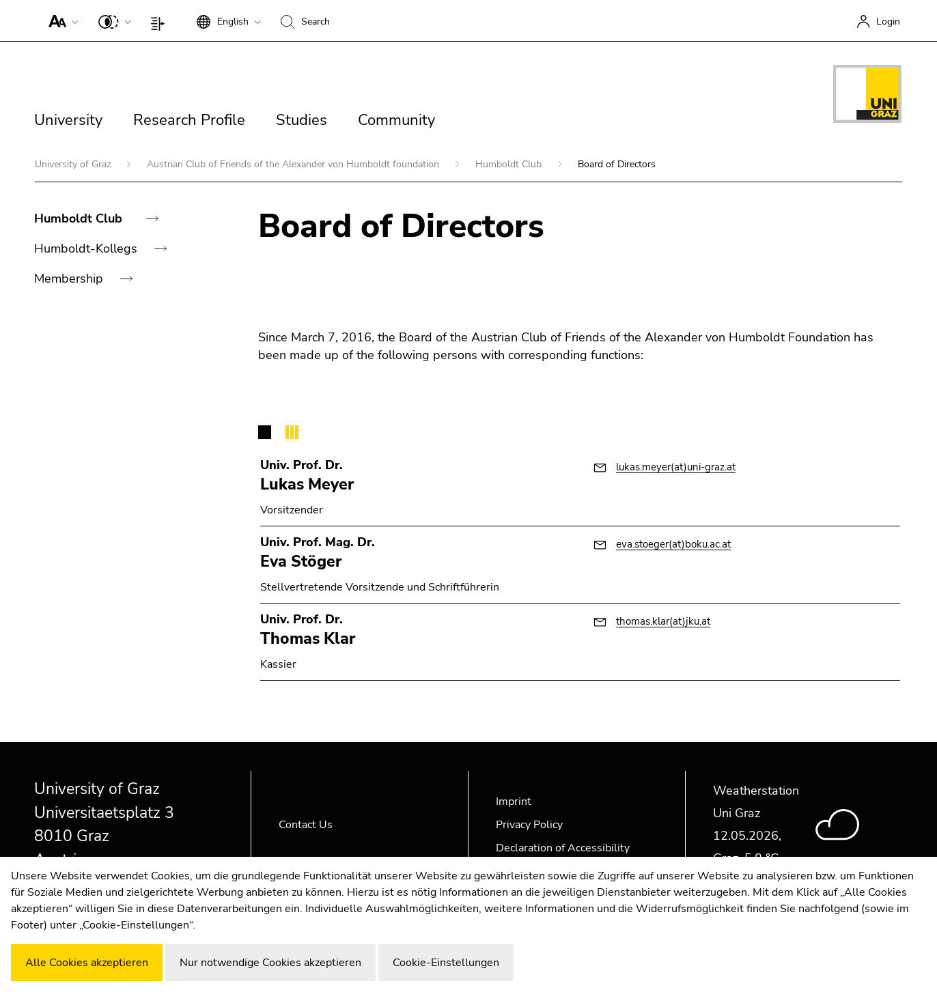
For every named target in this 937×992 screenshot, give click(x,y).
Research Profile (189, 120)
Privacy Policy (529, 824)
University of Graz (74, 164)
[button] (60, 20)
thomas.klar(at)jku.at (663, 621)
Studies (301, 120)
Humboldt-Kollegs (87, 248)
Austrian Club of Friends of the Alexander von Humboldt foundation (294, 164)
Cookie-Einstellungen (446, 962)
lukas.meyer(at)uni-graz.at (676, 467)
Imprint (513, 801)
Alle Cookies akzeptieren (86, 962)
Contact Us (306, 824)
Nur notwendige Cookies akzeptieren (270, 962)
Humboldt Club (509, 164)
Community (396, 120)
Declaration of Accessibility (563, 847)
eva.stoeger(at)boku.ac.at (673, 544)
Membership (70, 278)
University (68, 120)
